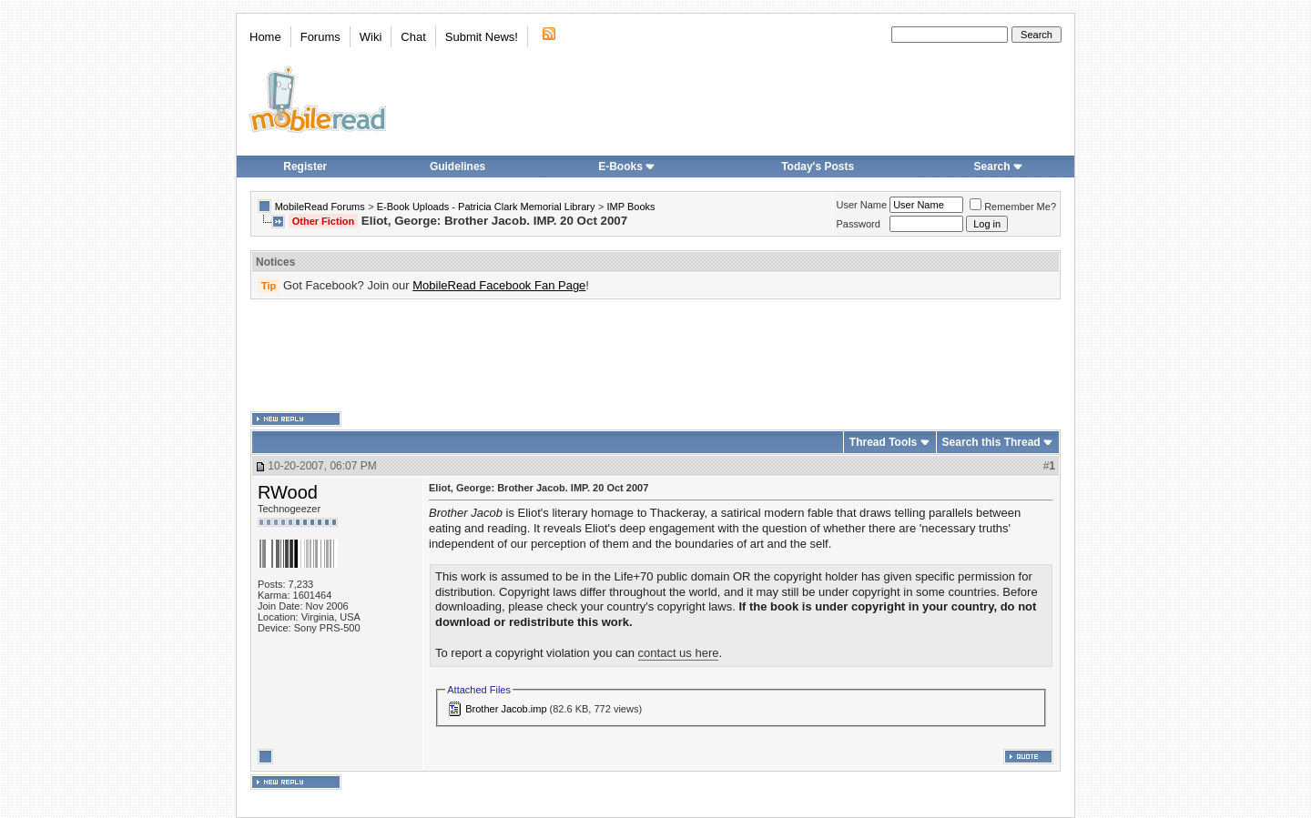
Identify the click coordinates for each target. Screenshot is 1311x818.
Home (265, 37)
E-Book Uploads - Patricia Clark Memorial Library (486, 206)
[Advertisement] (655, 356)
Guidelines (457, 166)
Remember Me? (1013, 206)
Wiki (371, 37)
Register (305, 166)
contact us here (678, 653)
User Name (862, 204)
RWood (288, 492)
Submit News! (481, 37)
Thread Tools (883, 442)
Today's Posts (817, 166)
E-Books (627, 166)
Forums (320, 37)
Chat (413, 37)
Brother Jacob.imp (505, 708)
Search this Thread (991, 442)
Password (858, 223)
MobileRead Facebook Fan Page (498, 285)
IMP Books (631, 206)
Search (998, 166)
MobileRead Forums (320, 206)
